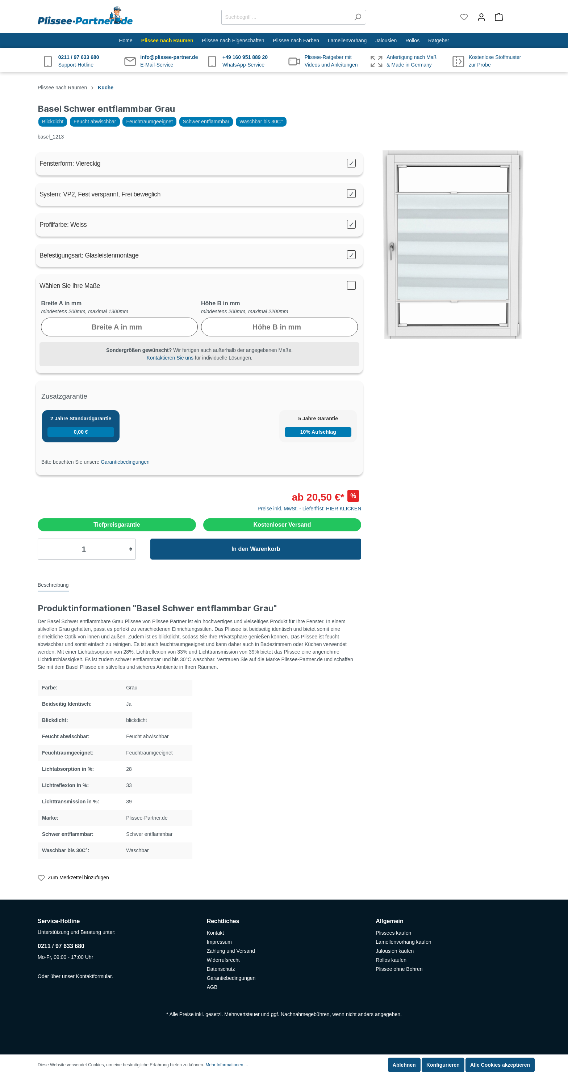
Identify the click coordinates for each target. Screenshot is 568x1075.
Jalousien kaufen (395, 951)
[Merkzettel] (464, 17)
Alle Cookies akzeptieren (500, 1065)
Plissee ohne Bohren (399, 969)
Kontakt (215, 933)
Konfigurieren (443, 1065)
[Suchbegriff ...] (285, 17)
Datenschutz (221, 969)
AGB (212, 987)
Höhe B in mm (220, 303)
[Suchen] (357, 17)
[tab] (53, 584)
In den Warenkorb (255, 549)
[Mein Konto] (481, 17)
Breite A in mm (61, 303)
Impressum (219, 942)
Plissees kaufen (393, 933)
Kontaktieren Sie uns (170, 358)
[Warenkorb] (510, 17)
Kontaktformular (94, 976)
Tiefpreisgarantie (116, 525)
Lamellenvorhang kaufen (403, 942)
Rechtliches (223, 921)
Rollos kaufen (391, 960)
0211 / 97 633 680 (61, 946)
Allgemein (389, 921)
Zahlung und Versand (231, 951)
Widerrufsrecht (223, 960)
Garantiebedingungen (125, 462)
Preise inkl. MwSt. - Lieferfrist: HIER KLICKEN (309, 508)
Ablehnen (404, 1065)
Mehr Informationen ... (226, 1064)
